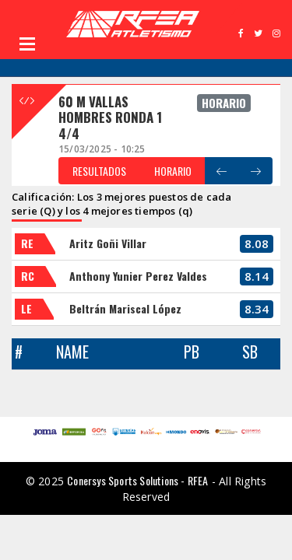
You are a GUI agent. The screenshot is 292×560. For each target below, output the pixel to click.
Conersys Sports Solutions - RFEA (137, 480)
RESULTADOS (99, 171)
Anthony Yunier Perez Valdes (138, 276)
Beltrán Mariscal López (125, 308)
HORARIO (173, 171)
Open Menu (27, 43)
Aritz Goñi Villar (107, 243)
